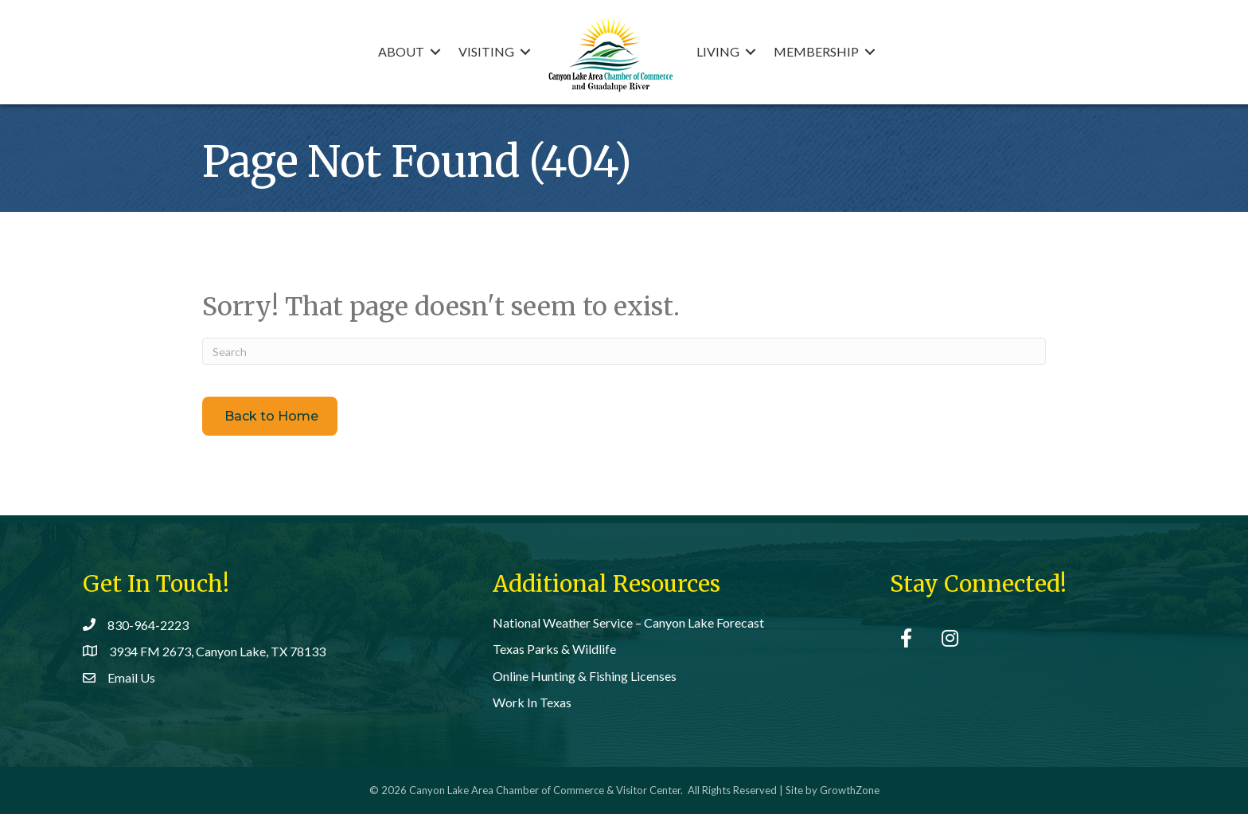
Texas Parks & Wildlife (554, 648)
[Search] (624, 351)
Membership (816, 51)
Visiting (486, 51)
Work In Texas (532, 702)
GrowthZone (849, 790)
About (401, 51)
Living (717, 51)
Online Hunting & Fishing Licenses (585, 675)
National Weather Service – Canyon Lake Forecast (628, 622)
